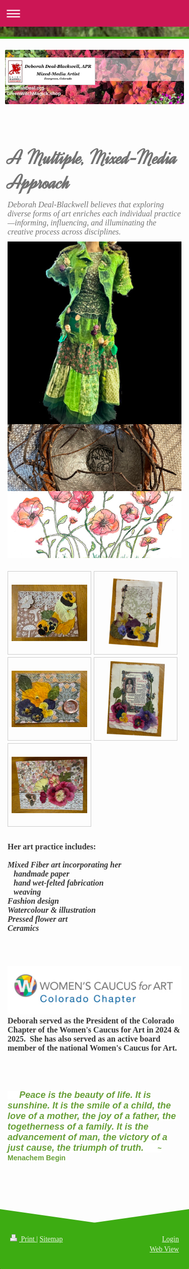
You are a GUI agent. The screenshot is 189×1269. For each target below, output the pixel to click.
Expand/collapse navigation (94, 13)
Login (170, 1239)
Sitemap (51, 1239)
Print (23, 1239)
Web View (164, 1249)
